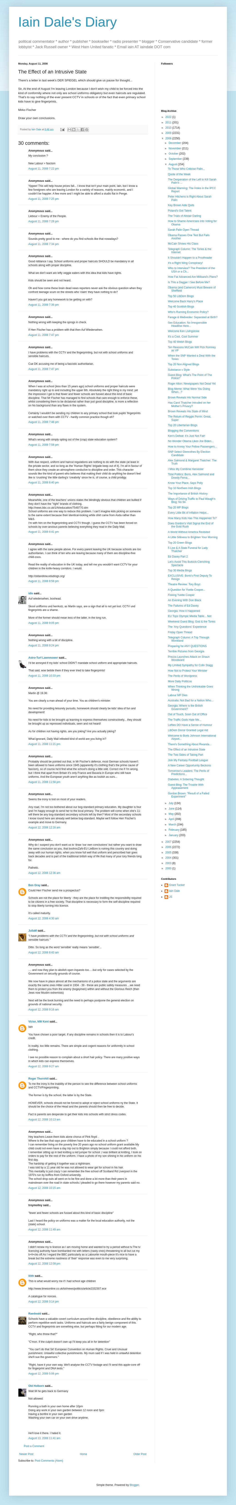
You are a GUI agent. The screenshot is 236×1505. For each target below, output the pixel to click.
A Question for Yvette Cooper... (186, 589)
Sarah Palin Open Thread (183, 229)
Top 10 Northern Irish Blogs (184, 488)
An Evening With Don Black (184, 600)
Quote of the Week (179, 174)
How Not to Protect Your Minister (187, 670)
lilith (31, 1276)
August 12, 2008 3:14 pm (43, 1301)
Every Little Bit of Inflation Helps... (188, 512)
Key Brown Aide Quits (181, 205)
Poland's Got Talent (179, 210)
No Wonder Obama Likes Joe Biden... (191, 441)
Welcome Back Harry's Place (185, 301)
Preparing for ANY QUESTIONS (187, 646)
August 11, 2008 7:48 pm (43, 422)
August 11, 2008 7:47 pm (43, 335)
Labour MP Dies (177, 695)
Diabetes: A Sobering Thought (186, 779)
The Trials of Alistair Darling (184, 216)
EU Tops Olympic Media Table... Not (189, 616)
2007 (168, 841)
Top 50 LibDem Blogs (181, 296)
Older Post (139, 1454)
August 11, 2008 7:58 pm (43, 444)
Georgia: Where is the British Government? (185, 707)
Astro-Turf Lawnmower (43, 657)
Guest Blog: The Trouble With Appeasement (186, 786)
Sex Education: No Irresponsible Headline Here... (187, 324)
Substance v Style (179, 369)
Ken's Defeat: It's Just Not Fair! (186, 436)
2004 (168, 857)
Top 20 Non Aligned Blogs (183, 364)
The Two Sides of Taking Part (185, 754)
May (172, 813)
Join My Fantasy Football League (188, 760)
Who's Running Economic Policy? (188, 312)
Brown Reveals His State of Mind (188, 411)
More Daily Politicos (180, 681)
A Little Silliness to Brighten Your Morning (193, 537)
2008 (168, 138)
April (172, 819)
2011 (168, 122)
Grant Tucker (177, 885)
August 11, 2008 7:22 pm (43, 168)
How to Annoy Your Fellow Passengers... (192, 446)
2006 (168, 847)
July (171, 803)
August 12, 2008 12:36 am (44, 873)
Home (83, 1454)
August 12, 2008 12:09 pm (44, 1263)
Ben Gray (34, 885)
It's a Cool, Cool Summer (183, 336)
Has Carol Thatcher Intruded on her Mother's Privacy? (189, 404)
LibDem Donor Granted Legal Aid (188, 730)
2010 (168, 127)
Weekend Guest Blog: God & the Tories (191, 621)
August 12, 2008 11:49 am (44, 1229)
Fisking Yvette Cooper (181, 595)
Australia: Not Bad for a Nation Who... (190, 700)
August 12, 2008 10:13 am (44, 1119)
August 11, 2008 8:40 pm (43, 482)
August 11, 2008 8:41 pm (43, 531)
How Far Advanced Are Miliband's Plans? (193, 276)
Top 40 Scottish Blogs (181, 306)
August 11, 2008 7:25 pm (43, 198)
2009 (168, 133)
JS (170, 896)
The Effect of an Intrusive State (186, 749)
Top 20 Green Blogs (180, 542)
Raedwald (34, 1313)
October (174, 153)
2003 (168, 863)
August (173, 164)
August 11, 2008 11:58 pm (44, 782)
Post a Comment (34, 1446)
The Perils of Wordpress (182, 676)
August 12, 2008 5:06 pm (43, 1373)
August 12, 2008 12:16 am (44, 827)
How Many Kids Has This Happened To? (192, 518)
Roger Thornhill (38, 1078)
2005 (168, 852)
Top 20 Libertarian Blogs (182, 425)
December (175, 143)
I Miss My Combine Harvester (186, 469)
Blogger (134, 1485)
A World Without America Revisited (189, 532)
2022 (168, 117)
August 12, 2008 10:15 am (44, 1188)
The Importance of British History (188, 493)
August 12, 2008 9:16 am (43, 1009)
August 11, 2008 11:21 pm (44, 744)
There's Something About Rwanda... (189, 744)
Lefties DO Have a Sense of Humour (190, 725)
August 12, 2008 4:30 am (43, 918)
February (174, 829)
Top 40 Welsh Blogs (180, 341)
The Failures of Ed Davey (183, 605)
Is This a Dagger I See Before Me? (189, 282)
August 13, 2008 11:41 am (44, 1438)
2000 (168, 868)
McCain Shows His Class (183, 243)
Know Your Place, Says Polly (185, 483)
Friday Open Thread (180, 632)
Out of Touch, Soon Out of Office (187, 714)
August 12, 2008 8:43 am (43, 952)
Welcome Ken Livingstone (183, 331)
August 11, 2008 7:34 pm (43, 244)
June (172, 808)
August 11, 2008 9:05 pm (43, 623)
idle (30, 593)
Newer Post (26, 1454)
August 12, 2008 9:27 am (43, 1066)
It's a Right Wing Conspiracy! (185, 263)
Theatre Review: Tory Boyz (184, 584)
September (176, 158)
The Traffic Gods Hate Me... (184, 719)
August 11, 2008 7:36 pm (43, 304)
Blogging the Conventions (183, 430)
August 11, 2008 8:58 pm (43, 581)
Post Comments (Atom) (49, 1460)
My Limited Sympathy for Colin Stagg (190, 665)
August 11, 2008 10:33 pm (44, 675)
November (175, 148)
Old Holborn (36, 1386)
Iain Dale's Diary (67, 22)
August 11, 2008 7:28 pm (43, 221)
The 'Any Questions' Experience (187, 626)
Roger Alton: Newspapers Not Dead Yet (192, 383)
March (173, 824)
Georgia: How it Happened (184, 610)
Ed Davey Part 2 (178, 556)
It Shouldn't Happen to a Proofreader (190, 257)
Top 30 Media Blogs (180, 570)
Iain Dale (174, 890)
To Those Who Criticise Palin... (186, 168)
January (174, 835)
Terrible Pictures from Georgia (186, 651)
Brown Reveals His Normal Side (187, 397)
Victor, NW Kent (38, 1021)
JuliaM (32, 930)
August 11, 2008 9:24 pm (43, 645)
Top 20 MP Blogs (178, 507)
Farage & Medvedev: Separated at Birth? (192, 317)
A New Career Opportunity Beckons (189, 765)
